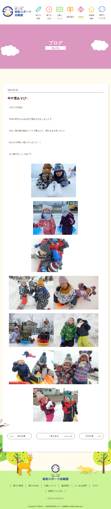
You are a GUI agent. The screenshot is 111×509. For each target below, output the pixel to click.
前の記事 (21, 436)
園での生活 (34, 486)
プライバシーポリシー (55, 498)
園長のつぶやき (55, 491)
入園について (50, 486)
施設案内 (65, 486)
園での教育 (18, 486)
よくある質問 (81, 486)
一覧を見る (54, 436)
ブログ (95, 486)
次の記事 (90, 436)
